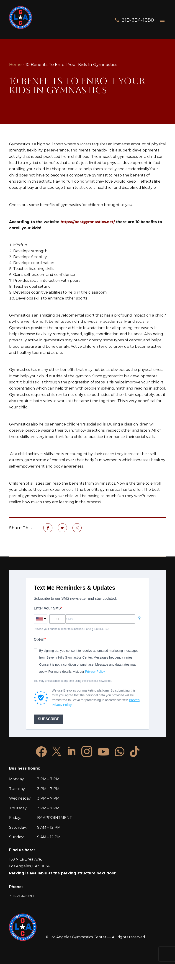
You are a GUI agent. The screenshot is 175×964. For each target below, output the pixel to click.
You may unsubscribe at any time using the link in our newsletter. (73, 680)
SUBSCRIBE (48, 719)
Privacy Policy (95, 671)
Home (15, 64)
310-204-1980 (138, 20)
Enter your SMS (47, 608)
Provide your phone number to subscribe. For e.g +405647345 (71, 629)
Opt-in (39, 639)
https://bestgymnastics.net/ (88, 222)
